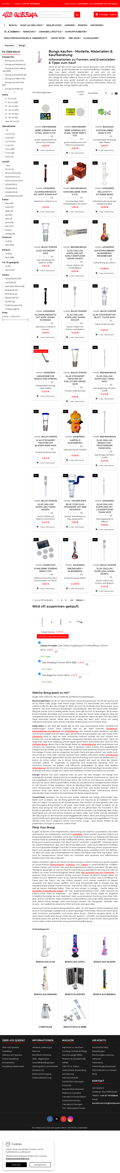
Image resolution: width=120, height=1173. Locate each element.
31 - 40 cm (12, 110)
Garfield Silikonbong (75, 441)
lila (8, 230)
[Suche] (60, 15)
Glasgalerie (90, 38)
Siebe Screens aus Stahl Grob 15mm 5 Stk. (75, 133)
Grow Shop (58, 38)
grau (8, 218)
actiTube (10, 282)
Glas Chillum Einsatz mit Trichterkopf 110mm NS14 (104, 444)
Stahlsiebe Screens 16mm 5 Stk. (45, 569)
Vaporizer (96, 25)
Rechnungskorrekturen (103, 1055)
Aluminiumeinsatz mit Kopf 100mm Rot (45, 193)
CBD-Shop (74, 38)
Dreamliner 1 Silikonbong (75, 569)
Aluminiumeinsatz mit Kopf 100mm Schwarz (45, 317)
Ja (8, 241)
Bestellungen (98, 1051)
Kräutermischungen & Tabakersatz (25, 38)
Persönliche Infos (100, 1047)
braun (9, 207)
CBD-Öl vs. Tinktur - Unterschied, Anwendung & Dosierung (74, 1070)
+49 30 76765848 (31, 3)
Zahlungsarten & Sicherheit (45, 1066)
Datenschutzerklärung (17, 1158)
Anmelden (83, 3)
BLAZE (10, 301)
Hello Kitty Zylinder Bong (104, 193)
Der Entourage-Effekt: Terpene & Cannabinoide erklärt (74, 1059)
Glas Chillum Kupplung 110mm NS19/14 (45, 507)
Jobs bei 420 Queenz (12, 1055)
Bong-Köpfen (57, 864)
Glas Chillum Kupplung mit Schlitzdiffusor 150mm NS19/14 (75, 254)
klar (9, 226)
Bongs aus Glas (45, 961)
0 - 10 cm (10, 98)
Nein (9, 245)
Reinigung (29, 31)
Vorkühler (77, 834)
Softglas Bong (39, 744)
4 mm (9, 145)
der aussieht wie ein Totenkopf (97, 872)
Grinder (69, 25)
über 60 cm (12, 121)
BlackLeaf (12, 297)
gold (8, 215)
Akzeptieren (40, 1165)
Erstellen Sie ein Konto (106, 3)
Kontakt (6, 3)
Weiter (80, 600)
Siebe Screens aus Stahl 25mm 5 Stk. (45, 131)
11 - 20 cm (11, 102)
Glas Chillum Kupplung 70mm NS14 (104, 379)
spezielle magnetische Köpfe (47, 891)
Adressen (96, 1059)
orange (10, 234)
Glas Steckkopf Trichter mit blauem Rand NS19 (45, 443)
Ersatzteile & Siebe (74, 1027)
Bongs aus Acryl (14, 60)
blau (9, 203)
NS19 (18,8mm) (14, 196)
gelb (9, 211)
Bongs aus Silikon (15, 78)
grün (9, 222)
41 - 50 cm (11, 114)
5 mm (9, 149)
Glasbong (37, 736)
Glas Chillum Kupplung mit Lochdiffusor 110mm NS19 (104, 508)
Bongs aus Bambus (15, 64)
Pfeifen (82, 25)
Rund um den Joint (31, 25)
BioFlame (11, 294)
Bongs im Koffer (14, 89)
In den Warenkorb (45, 150)
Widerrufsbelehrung (41, 1078)
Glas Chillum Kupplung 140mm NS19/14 (104, 571)
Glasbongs (111, 728)
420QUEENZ (13, 278)
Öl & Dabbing (11, 31)
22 (71, 600)
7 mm (10, 153)
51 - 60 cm (11, 117)
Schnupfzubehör (75, 31)
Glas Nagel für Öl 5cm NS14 (56, 675)
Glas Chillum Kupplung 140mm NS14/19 (75, 317)
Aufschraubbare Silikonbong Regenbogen (104, 253)
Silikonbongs (71, 731)
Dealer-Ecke (53, 25)
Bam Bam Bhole (14, 286)
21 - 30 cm (11, 106)
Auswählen (98, 93)
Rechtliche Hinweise (41, 1055)
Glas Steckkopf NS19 (45, 252)
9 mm (9, 156)
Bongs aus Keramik (15, 75)
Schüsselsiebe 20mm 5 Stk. (104, 131)
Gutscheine (97, 1062)
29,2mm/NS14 (13, 173)
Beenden (16, 1165)
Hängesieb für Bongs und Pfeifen (45, 377)
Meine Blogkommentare (104, 1066)
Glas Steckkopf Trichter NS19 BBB (59, 662)
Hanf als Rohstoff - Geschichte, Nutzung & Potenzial (73, 1081)
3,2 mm (10, 141)
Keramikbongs (39, 731)
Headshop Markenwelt (13, 1066)
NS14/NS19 (11, 184)
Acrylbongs (54, 731)
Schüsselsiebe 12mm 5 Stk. (75, 193)
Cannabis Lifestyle (50, 31)
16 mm (9, 169)
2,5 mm (10, 134)
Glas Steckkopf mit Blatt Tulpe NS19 (104, 316)
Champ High (12, 309)
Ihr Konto (99, 1040)
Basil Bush (11, 290)
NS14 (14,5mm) (14, 180)
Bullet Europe (13, 305)
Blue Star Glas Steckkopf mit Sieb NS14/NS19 (75, 507)
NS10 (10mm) (12, 177)
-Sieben (84, 864)
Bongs (13, 25)
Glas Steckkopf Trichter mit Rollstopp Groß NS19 (75, 380)
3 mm (9, 137)
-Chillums (70, 864)
